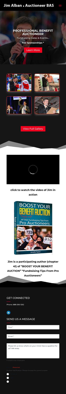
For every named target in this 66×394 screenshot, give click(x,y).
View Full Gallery (33, 128)
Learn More (33, 50)
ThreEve (13, 374)
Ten (11, 378)
